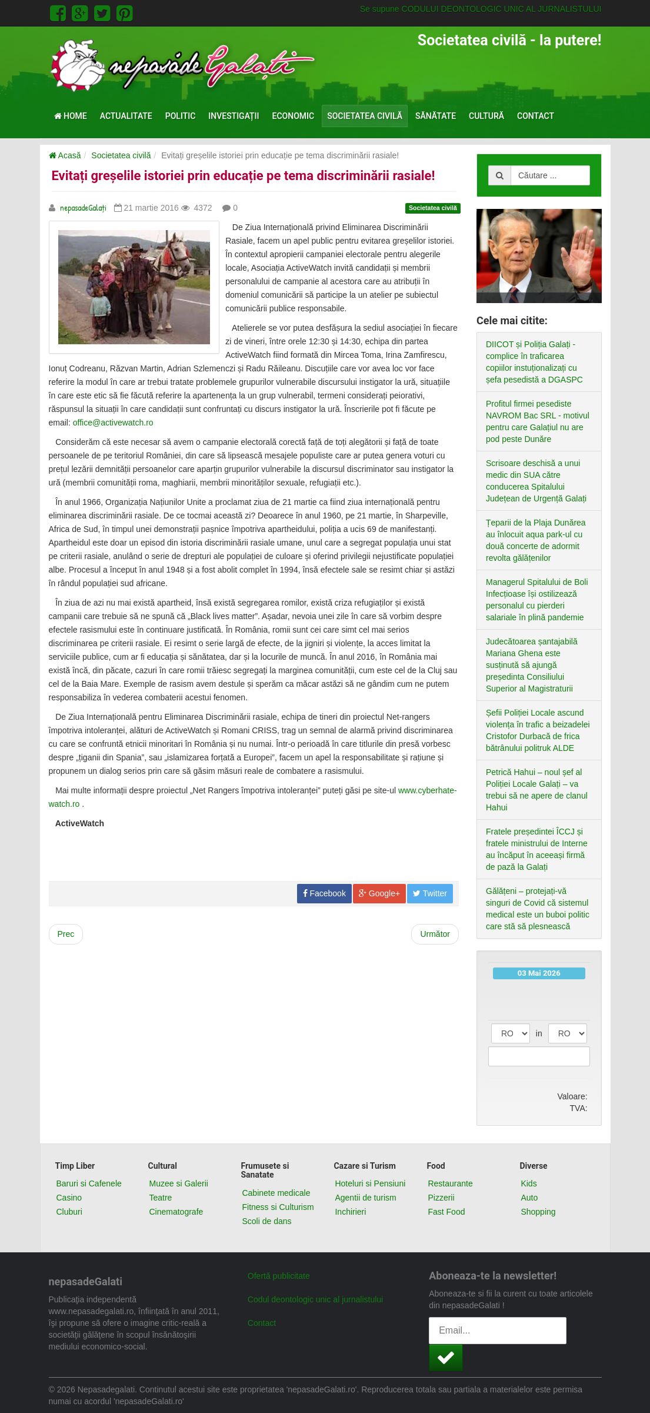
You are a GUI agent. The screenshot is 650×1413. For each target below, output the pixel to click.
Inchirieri (350, 1211)
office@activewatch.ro (113, 422)
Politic (180, 116)
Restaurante (450, 1183)
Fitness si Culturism (278, 1207)
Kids (528, 1183)
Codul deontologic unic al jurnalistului (315, 1299)
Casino (69, 1197)
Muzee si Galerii (178, 1183)
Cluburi (69, 1211)
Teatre (160, 1197)
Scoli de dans (266, 1221)
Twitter (430, 893)
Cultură (486, 116)
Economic (293, 116)
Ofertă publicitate (279, 1276)
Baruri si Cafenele (89, 1183)
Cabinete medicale (276, 1193)
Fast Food (446, 1211)
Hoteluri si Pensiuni (370, 1183)
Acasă (65, 155)
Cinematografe (176, 1211)
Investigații (233, 116)
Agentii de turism (365, 1197)
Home (70, 116)
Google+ (379, 893)
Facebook (324, 893)
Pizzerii (441, 1197)
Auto (529, 1197)
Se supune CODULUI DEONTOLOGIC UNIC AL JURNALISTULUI (481, 9)
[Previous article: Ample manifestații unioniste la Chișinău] (66, 934)
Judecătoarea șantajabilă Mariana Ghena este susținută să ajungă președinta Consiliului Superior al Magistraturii (532, 665)
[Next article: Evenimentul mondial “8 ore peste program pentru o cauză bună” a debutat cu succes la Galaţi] (435, 934)
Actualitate (126, 116)
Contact (535, 116)
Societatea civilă (364, 116)
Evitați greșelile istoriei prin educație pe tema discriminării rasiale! (243, 175)
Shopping (538, 1211)
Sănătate (435, 116)
